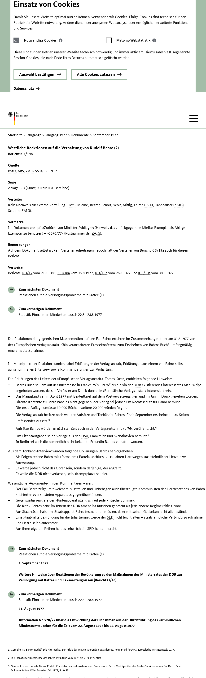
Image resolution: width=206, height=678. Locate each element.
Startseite (15, 75)
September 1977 (105, 75)
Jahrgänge (33, 75)
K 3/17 (27, 213)
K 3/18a (63, 213)
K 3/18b (101, 213)
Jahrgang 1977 (56, 75)
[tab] (43, 3)
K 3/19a (144, 213)
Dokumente (80, 75)
